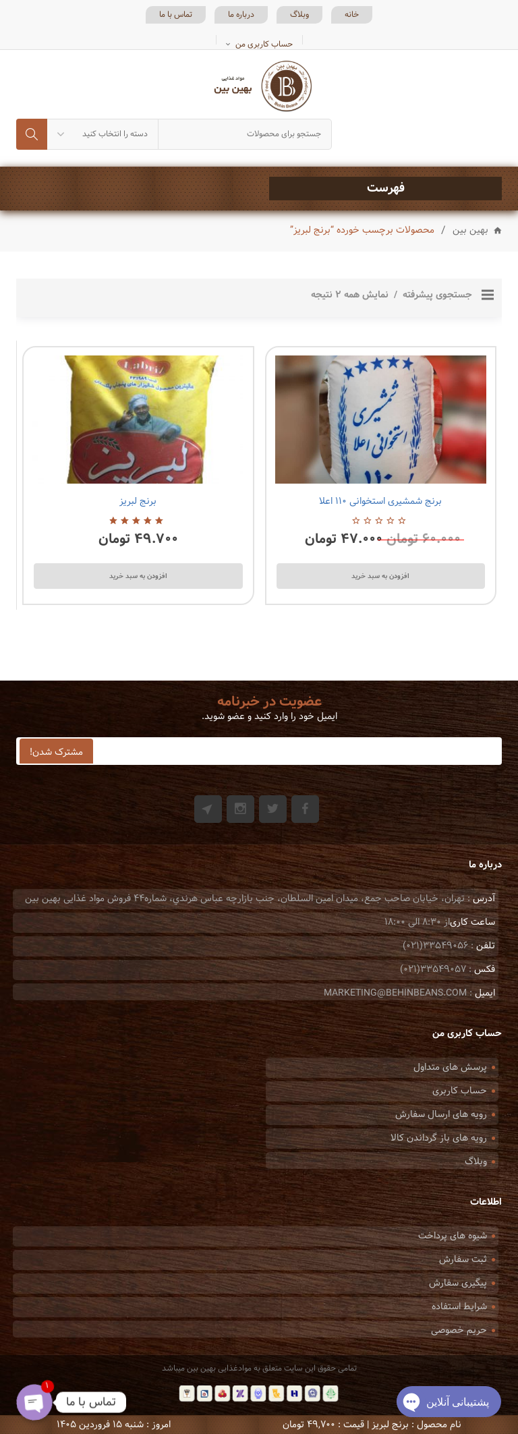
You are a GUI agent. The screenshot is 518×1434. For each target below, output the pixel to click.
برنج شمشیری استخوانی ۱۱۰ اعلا (380, 501)
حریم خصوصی (459, 1330)
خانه (352, 15)
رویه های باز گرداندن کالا (439, 1138)
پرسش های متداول (450, 1067)
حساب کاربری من (264, 44)
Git (208, 809)
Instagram (240, 809)
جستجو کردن (31, 134)
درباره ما (241, 15)
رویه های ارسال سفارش (441, 1114)
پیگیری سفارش (458, 1283)
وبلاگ (299, 15)
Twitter (273, 809)
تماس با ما (175, 15)
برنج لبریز (137, 501)
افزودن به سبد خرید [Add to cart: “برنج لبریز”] (138, 576)
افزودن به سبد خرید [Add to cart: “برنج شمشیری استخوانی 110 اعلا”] (380, 576)
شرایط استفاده (459, 1307)
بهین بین (470, 231)
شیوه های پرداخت (452, 1236)
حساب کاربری (459, 1091)
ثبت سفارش (463, 1259)
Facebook (305, 809)
